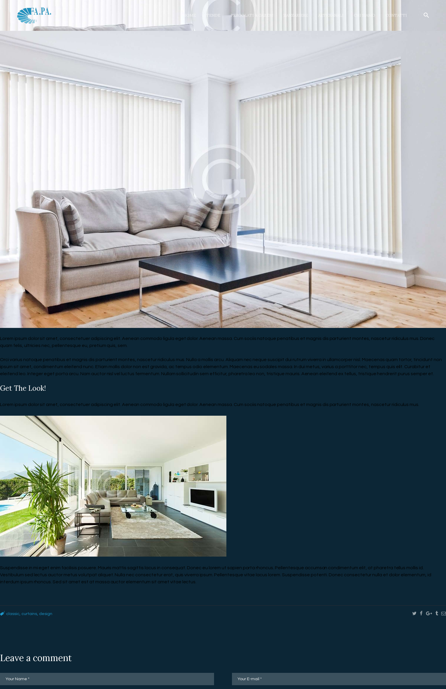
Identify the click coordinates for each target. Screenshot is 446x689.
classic (13, 613)
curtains (32, 613)
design (50, 613)
